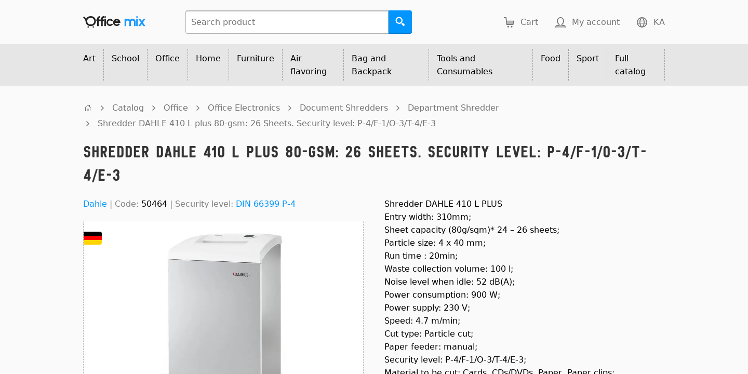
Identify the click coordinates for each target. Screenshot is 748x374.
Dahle (95, 204)
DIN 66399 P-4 (266, 204)
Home (208, 58)
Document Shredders (344, 108)
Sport (588, 58)
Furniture (255, 58)
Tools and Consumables (464, 65)
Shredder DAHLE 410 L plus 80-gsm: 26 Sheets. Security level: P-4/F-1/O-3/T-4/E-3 (267, 123)
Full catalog (630, 65)
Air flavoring (308, 65)
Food (550, 58)
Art (89, 58)
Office (167, 58)
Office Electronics (244, 108)
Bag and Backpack (372, 65)
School (125, 58)
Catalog (128, 108)
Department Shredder (453, 108)
